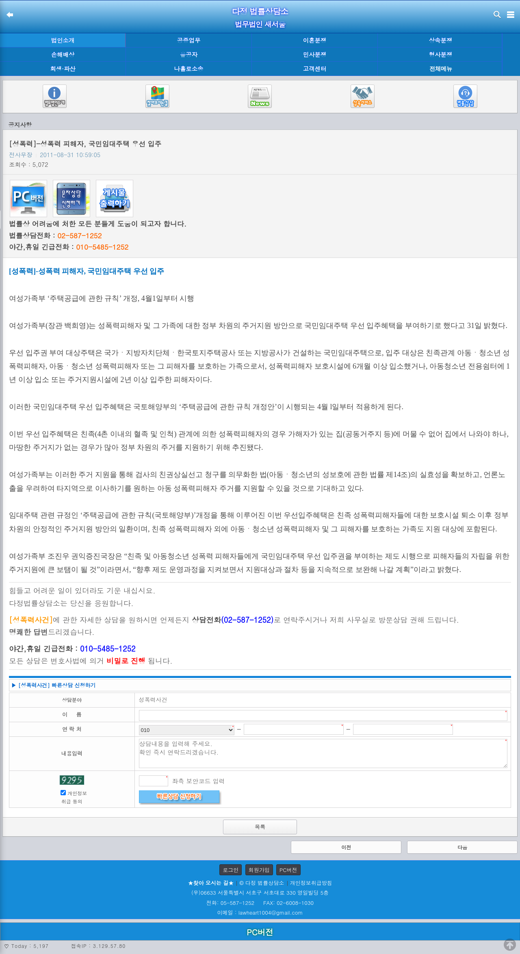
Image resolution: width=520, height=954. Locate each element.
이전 (346, 847)
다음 (462, 847)
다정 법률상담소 (260, 11)
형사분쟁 (441, 54)
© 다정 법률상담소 (261, 883)
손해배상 (63, 54)
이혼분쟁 (315, 40)
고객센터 (315, 69)
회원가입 (259, 870)
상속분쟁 (441, 40)
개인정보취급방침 (311, 883)
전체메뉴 (440, 69)
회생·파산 (62, 69)
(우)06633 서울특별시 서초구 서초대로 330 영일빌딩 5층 (260, 892)
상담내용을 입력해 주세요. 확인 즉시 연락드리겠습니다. (323, 753)
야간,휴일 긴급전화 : (68, 247)
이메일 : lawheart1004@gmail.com (260, 912)
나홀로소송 (189, 69)
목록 (260, 827)
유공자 (188, 54)
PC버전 (288, 870)
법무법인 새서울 (260, 24)
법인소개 (63, 40)
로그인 (230, 870)
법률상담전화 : (55, 235)
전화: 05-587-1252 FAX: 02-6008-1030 (260, 903)
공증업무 (189, 40)
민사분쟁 (315, 54)
